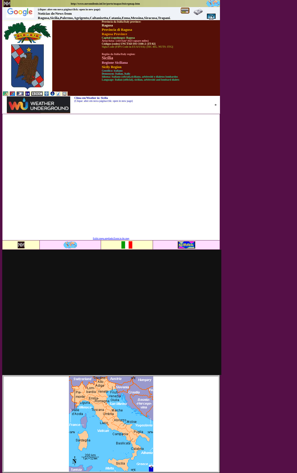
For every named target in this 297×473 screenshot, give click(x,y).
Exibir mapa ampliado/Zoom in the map (111, 238)
